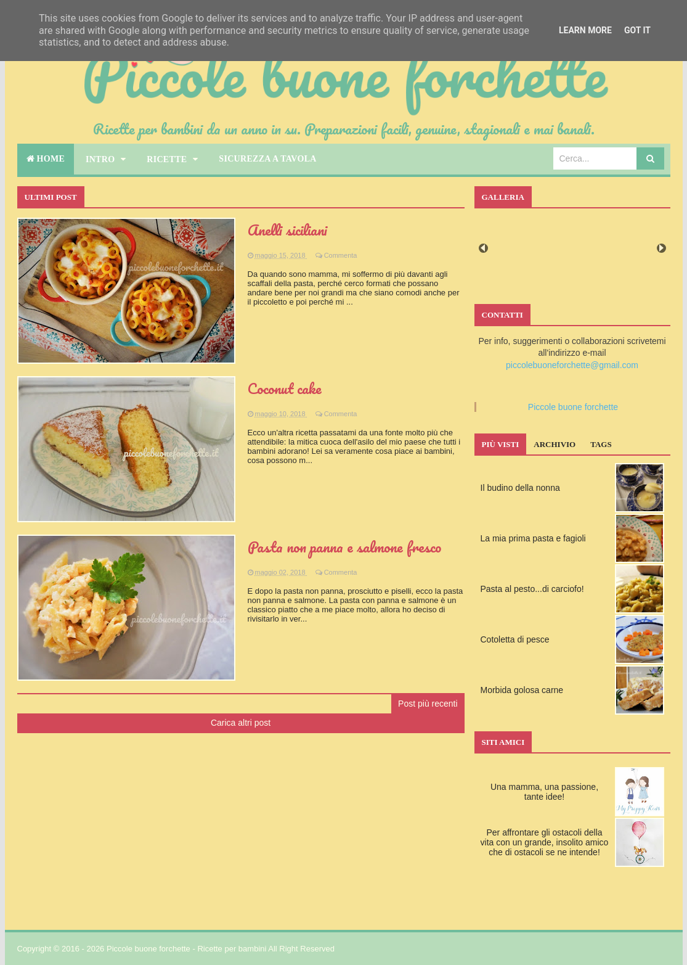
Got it (637, 30)
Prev (483, 248)
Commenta (340, 255)
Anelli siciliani (287, 230)
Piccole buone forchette (573, 407)
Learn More (585, 30)
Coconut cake (285, 388)
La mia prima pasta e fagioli (533, 538)
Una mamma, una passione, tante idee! (544, 792)
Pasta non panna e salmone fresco (344, 547)
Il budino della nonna (520, 488)
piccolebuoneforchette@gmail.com (572, 365)
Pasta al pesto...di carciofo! (532, 589)
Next (661, 248)
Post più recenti (428, 703)
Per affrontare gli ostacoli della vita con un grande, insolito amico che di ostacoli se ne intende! (545, 842)
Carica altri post (240, 723)
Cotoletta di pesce (515, 639)
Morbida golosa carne (522, 690)
